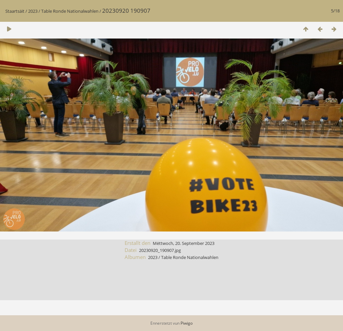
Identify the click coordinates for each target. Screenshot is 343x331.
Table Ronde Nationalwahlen (69, 11)
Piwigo (187, 323)
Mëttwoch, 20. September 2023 (183, 243)
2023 (33, 11)
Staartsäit (14, 11)
